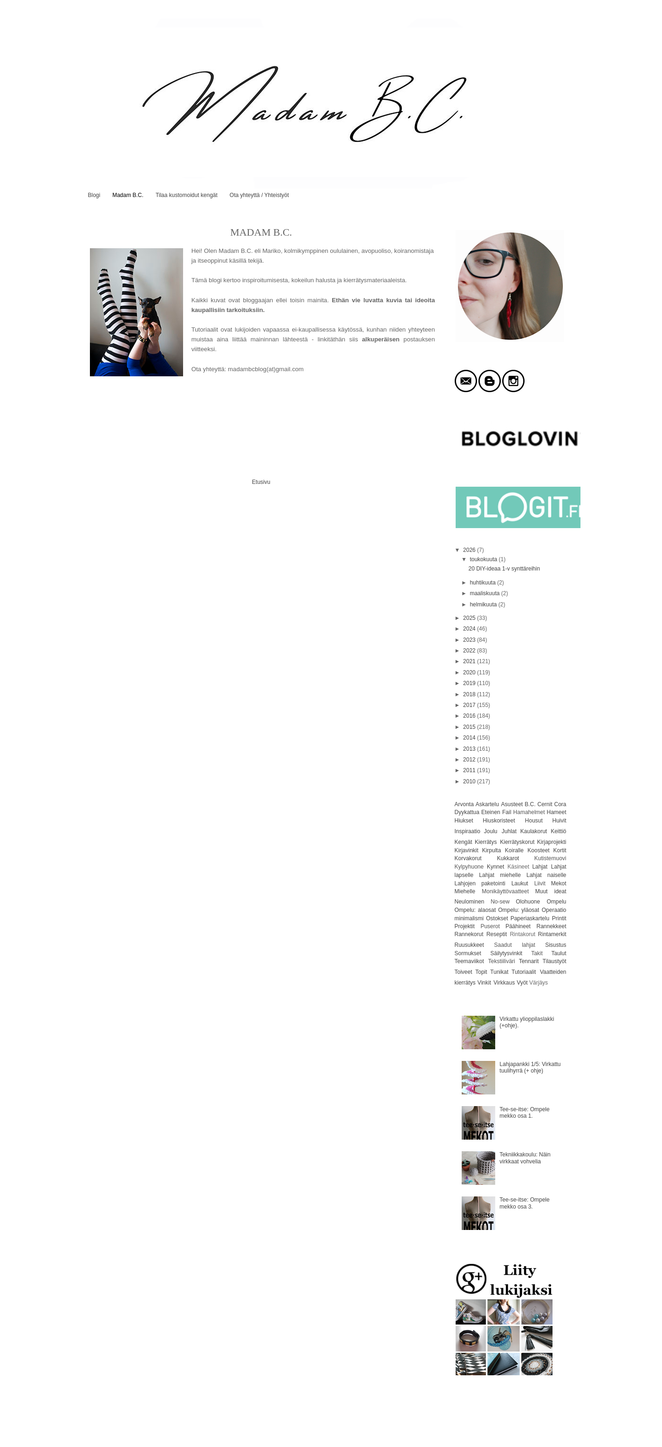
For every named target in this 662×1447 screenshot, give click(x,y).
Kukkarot (508, 858)
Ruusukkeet (469, 945)
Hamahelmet (529, 812)
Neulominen (470, 901)
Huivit (559, 820)
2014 (470, 737)
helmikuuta (484, 604)
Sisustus (555, 945)
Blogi (94, 195)
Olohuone (528, 901)
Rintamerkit (552, 934)
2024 (470, 628)
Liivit (540, 883)
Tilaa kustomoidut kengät (187, 195)
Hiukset (464, 820)
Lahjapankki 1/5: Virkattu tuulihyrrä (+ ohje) (529, 1067)
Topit (481, 972)
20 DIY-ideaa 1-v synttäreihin (504, 568)
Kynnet (495, 866)
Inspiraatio (467, 831)
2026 (470, 550)
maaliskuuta (485, 593)
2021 (470, 661)
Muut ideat (550, 891)
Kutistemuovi (550, 858)
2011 (470, 770)
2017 (470, 705)
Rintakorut (522, 934)
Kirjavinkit (466, 850)
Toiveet (463, 972)
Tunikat (499, 972)
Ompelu (556, 901)
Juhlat (509, 831)
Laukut (520, 883)
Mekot (558, 883)
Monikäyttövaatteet (505, 891)
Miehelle (465, 891)
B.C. (530, 804)
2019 (470, 683)
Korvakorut (468, 858)
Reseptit (496, 934)
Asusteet (512, 804)
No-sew (500, 901)
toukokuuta (484, 559)
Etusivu (261, 482)
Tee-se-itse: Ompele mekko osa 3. (524, 1202)
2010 (470, 781)
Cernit (544, 804)
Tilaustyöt (554, 961)
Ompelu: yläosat (518, 910)
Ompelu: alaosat (475, 910)
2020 (470, 672)
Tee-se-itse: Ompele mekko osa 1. (524, 1112)
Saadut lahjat (514, 945)
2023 (470, 640)
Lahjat (539, 866)
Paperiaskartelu (530, 918)
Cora (560, 804)
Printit (559, 918)
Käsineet (518, 866)
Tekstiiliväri (501, 961)
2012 (470, 759)
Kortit (559, 850)
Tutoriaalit (524, 972)
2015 (470, 727)
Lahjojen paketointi (480, 883)
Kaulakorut (533, 831)
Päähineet (518, 926)
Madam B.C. (127, 195)
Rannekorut (469, 934)
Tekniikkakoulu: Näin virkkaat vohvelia (524, 1157)
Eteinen (490, 812)
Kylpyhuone (469, 866)
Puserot (489, 926)
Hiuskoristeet (499, 820)
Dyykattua (467, 812)
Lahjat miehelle (500, 875)
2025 (470, 618)
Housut (534, 820)
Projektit (465, 926)
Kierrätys (486, 842)
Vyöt (522, 982)
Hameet (556, 812)
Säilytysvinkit (507, 953)
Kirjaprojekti (551, 842)
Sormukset (468, 953)
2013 (470, 749)
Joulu (491, 831)
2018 (470, 694)
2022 (470, 650)
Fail (506, 812)
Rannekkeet (551, 926)
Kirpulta (491, 850)
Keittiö (558, 831)
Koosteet (538, 850)
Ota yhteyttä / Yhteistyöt (259, 195)
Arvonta (464, 804)
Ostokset (497, 918)
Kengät (463, 842)
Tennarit (529, 961)
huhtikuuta (483, 582)
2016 (470, 716)
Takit (537, 953)
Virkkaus (504, 982)
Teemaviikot (469, 961)
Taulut (558, 953)
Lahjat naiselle (546, 875)
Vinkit (484, 982)
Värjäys (538, 982)
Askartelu (487, 804)
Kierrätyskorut (517, 842)
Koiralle (514, 850)
